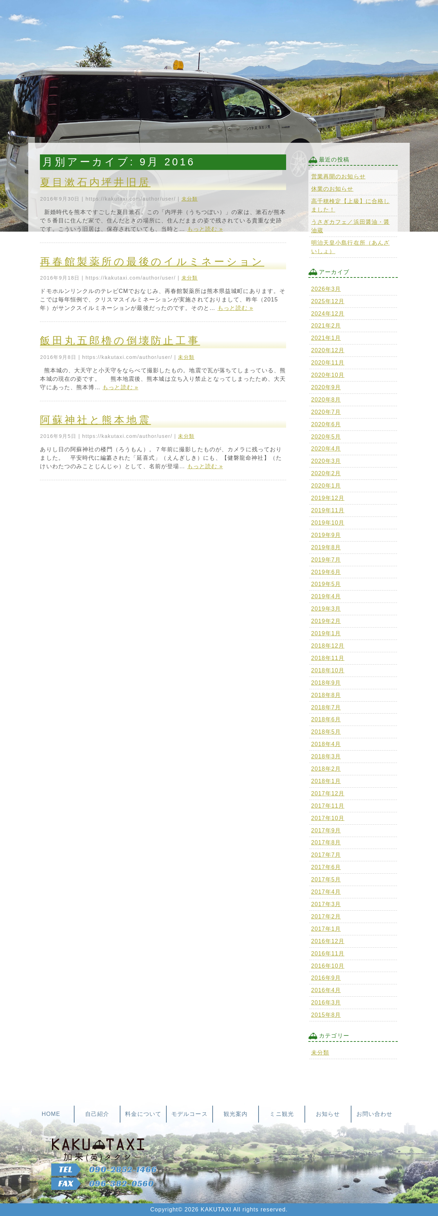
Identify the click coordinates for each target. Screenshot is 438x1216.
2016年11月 (327, 954)
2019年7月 (326, 560)
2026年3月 (326, 289)
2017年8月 (326, 842)
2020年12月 (327, 350)
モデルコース (189, 1114)
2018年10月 (327, 670)
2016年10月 (327, 966)
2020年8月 (326, 400)
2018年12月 (327, 646)
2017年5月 (326, 879)
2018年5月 (326, 732)
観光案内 (236, 1114)
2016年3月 (326, 1003)
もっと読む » (205, 229)
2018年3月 (326, 756)
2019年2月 (326, 621)
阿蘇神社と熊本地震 (95, 420)
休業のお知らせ (332, 189)
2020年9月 (326, 387)
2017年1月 (326, 929)
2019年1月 (326, 633)
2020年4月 (326, 449)
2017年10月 (327, 818)
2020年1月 (326, 486)
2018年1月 (326, 781)
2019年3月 (326, 609)
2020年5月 (326, 437)
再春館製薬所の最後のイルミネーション (152, 261)
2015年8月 (326, 1015)
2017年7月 (326, 855)
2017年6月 (326, 867)
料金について (143, 1114)
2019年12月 (327, 498)
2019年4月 (326, 596)
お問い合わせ (374, 1114)
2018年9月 (326, 683)
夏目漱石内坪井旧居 (95, 182)
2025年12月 (327, 301)
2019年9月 (326, 535)
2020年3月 (326, 461)
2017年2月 (326, 916)
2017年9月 (326, 830)
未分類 (190, 199)
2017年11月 (327, 806)
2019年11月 (327, 510)
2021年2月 (326, 326)
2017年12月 (327, 793)
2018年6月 (326, 719)
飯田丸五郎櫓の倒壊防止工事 (120, 340)
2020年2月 (326, 473)
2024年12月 (327, 314)
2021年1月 (326, 338)
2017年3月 (326, 904)
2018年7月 (326, 707)
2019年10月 (327, 523)
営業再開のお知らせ (338, 176)
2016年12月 (327, 941)
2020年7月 (326, 412)
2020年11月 (327, 363)
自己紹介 (97, 1114)
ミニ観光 (282, 1114)
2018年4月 (326, 744)
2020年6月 (326, 424)
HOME (51, 1114)
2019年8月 (326, 547)
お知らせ (328, 1114)
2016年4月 (326, 990)
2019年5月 (326, 584)
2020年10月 (327, 375)
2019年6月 (326, 572)
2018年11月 (327, 658)
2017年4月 (326, 892)
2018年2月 (326, 769)
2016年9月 (326, 978)
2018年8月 (326, 695)
